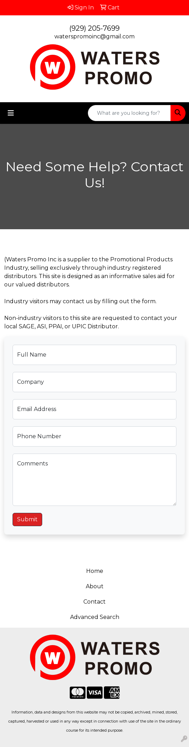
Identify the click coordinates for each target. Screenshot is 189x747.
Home (94, 571)
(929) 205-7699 (94, 28)
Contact (94, 601)
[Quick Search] (129, 113)
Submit (27, 519)
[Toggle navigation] (10, 113)
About (95, 586)
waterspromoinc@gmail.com (94, 36)
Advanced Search (94, 617)
